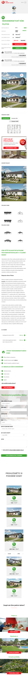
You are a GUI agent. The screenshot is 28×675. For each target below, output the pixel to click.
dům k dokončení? (21, 53)
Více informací (8, 387)
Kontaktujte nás (19, 48)
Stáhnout (21, 335)
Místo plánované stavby (7, 426)
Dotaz (2, 439)
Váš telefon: (4, 413)
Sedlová (16, 40)
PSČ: (2, 420)
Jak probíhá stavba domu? (8, 383)
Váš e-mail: (3, 407)
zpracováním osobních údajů (16, 450)
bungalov (3, 281)
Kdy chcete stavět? (5, 432)
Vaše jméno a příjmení (6, 401)
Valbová (23, 40)
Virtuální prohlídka (19, 44)
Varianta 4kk (6, 118)
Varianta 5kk (14, 118)
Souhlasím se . (12, 450)
